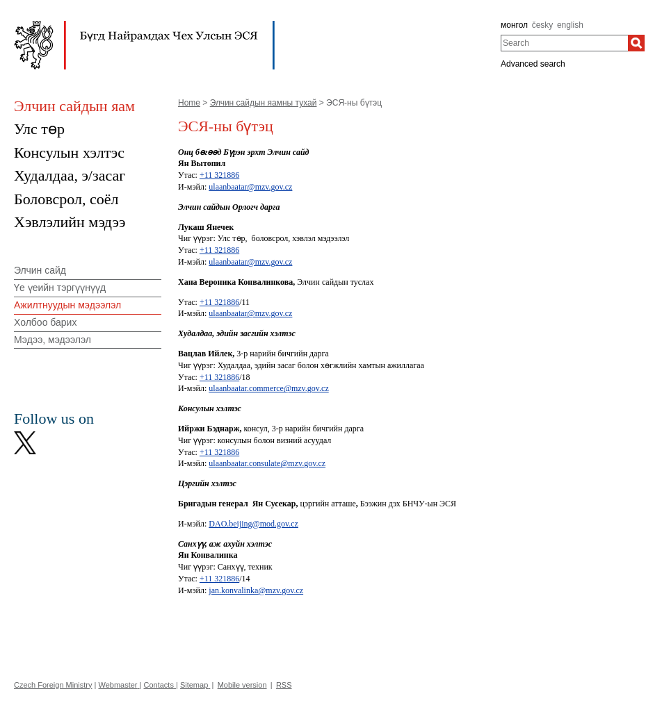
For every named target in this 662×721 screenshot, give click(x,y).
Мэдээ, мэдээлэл (52, 339)
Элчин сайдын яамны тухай (263, 103)
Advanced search (533, 64)
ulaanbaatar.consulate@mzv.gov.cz (267, 463)
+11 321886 (219, 175)
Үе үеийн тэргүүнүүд (60, 287)
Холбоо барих (45, 322)
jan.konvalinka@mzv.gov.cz (256, 590)
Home (189, 103)
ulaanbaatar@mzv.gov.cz (250, 187)
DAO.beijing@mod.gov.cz (253, 524)
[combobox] (564, 43)
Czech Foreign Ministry (53, 685)
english (570, 25)
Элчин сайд (40, 270)
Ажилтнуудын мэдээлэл (67, 304)
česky (543, 25)
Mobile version (242, 685)
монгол (514, 25)
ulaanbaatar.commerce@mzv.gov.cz (268, 388)
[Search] (636, 43)
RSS (284, 685)
